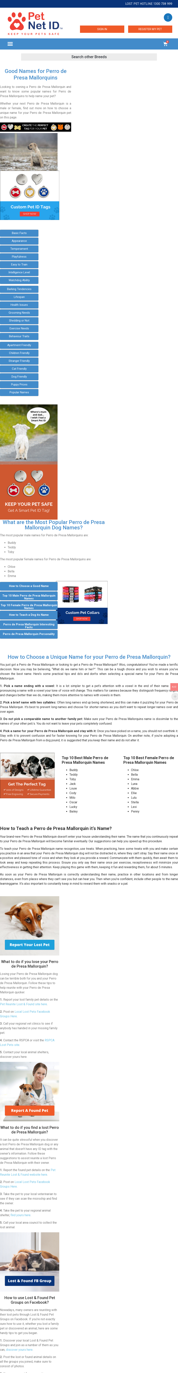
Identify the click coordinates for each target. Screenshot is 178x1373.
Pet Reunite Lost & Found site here (23, 1004)
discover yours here (19, 1350)
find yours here (20, 1215)
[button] (10, 44)
